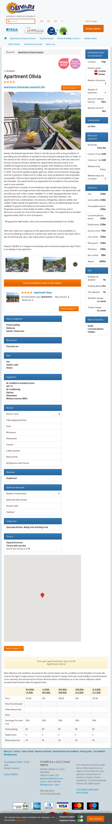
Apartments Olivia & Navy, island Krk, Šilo (24, 87)
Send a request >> (71, 88)
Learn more (21, 820)
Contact (17, 751)
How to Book (28, 751)
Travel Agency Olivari (13, 762)
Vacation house (46, 38)
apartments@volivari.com (51, 778)
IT (62, 21)
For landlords (99, 751)
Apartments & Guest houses (23, 38)
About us (8, 751)
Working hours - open (49, 784)
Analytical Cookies (67, 820)
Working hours (10, 754)
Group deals (93, 28)
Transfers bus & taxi (33, 44)
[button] (42, 595)
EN (48, 21)
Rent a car (50, 44)
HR (41, 21)
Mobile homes (90, 38)
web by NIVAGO (11, 774)
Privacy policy (86, 751)
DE (55, 21)
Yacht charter (14, 44)
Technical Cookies (67, 816)
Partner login (91, 21)
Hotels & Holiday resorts (69, 38)
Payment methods (43, 751)
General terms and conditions (65, 751)
